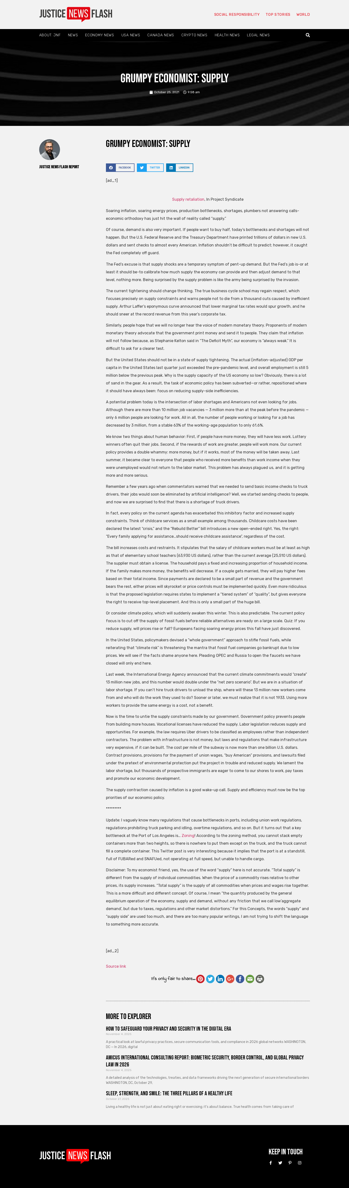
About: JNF (50, 35)
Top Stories (278, 14)
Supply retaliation (188, 199)
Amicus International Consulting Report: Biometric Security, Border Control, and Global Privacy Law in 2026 (205, 1061)
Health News (227, 35)
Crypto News (194, 35)
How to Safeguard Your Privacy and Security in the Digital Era (168, 1028)
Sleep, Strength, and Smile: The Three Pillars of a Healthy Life (169, 1093)
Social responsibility (237, 14)
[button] (308, 35)
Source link (116, 966)
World (303, 14)
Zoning (188, 835)
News (73, 35)
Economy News (99, 35)
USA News (130, 35)
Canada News (160, 35)
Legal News (258, 35)
